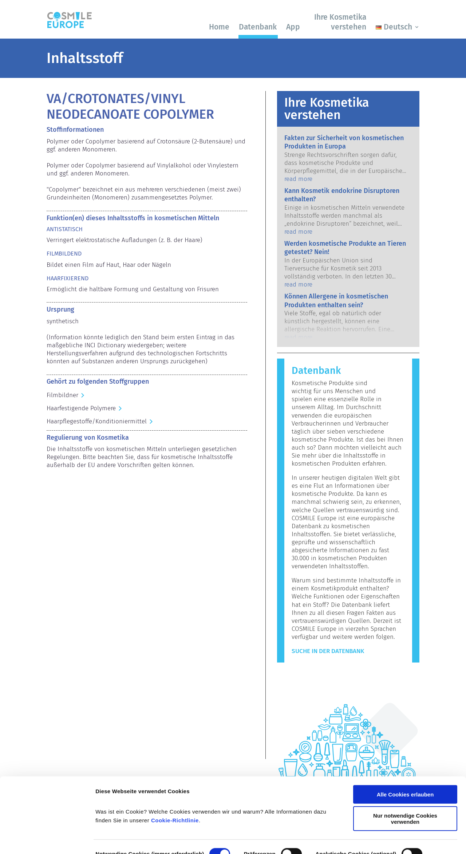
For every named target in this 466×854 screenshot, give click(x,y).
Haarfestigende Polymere (81, 408)
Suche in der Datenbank (328, 651)
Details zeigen (113, 840)
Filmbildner (62, 395)
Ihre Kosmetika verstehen (340, 22)
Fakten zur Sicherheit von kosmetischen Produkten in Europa (344, 142)
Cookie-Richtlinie (175, 781)
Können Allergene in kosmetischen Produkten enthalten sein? (336, 300)
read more (298, 179)
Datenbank (258, 27)
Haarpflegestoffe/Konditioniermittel (97, 421)
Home (219, 27)
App (293, 27)
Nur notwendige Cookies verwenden (405, 779)
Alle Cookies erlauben (405, 755)
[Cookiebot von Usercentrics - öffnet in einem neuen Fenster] (47, 839)
